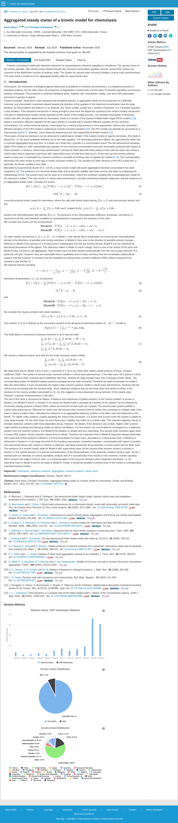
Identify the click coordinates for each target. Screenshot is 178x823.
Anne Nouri (10, 27)
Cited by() (154, 53)
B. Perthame (44, 522)
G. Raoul (24, 515)
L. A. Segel (31, 554)
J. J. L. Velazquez (18, 593)
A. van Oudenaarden (65, 561)
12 (111, 132)
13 (117, 157)
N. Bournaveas (16, 504)
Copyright (48, 810)
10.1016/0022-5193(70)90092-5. (33, 557)
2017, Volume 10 (12, 11)
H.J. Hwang (15, 546)
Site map (60, 819)
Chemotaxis (23, 471)
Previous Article (111, 11)
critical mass (91, 471)
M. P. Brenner (42, 561)
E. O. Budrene (25, 561)
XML (167, 12)
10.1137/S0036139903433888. (70, 596)
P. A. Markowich (28, 522)
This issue (93, 11)
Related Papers (64, 60)
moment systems (74, 471)
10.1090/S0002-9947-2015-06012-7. (56, 533)
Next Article (133, 11)
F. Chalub (14, 522)
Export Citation (161, 18)
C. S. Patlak (15, 577)
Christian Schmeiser (41, 27)
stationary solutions (40, 471)
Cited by (81, 60)
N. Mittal (13, 561)
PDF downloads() (159, 50)
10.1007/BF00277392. (28, 572)
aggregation (58, 471)
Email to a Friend (159, 30)
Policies (30, 810)
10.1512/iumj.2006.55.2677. (82, 549)
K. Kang (26, 546)
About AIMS (10, 810)
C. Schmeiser (41, 515)
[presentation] (64, 186)
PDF (154, 12)
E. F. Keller (14, 554)
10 (88, 129)
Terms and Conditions (84, 814)
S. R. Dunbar (30, 569)
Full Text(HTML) (42, 60)
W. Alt (46, 569)
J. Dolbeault (15, 530)
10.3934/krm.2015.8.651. (59, 518)
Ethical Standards (154, 810)
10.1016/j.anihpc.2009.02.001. (116, 507)
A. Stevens (41, 546)
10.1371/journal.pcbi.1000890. (90, 588)
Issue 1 (25, 11)
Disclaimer (67, 810)
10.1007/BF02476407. (28, 580)
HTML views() (158, 46)
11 (132, 118)
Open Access (113, 810)
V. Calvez (34, 504)
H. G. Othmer (15, 569)
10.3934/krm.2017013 (54, 11)
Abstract (17, 60)
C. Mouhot (27, 530)
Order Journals (89, 810)
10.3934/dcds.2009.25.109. (30, 541)
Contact (132, 810)
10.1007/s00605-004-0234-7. (72, 526)
